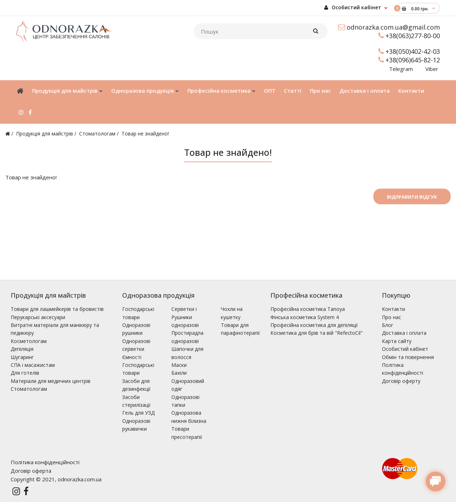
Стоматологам (97, 133)
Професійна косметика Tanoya (307, 309)
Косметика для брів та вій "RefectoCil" (316, 332)
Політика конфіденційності (45, 462)
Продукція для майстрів (44, 133)
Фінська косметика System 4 (304, 317)
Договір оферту (401, 381)
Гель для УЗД (138, 412)
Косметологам (29, 341)
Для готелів (25, 372)
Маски (179, 365)
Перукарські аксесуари (38, 317)
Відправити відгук (412, 197)
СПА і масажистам (33, 365)
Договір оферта (31, 470)
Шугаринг (22, 357)
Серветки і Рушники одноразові (185, 317)
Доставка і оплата (404, 332)
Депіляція (22, 348)
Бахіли (179, 372)
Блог (387, 325)
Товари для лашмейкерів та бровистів (57, 309)
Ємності (131, 357)
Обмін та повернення (408, 357)
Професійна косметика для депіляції (314, 325)
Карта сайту (396, 341)
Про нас (391, 317)
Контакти (393, 309)
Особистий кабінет (352, 7)
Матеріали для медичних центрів (50, 381)
